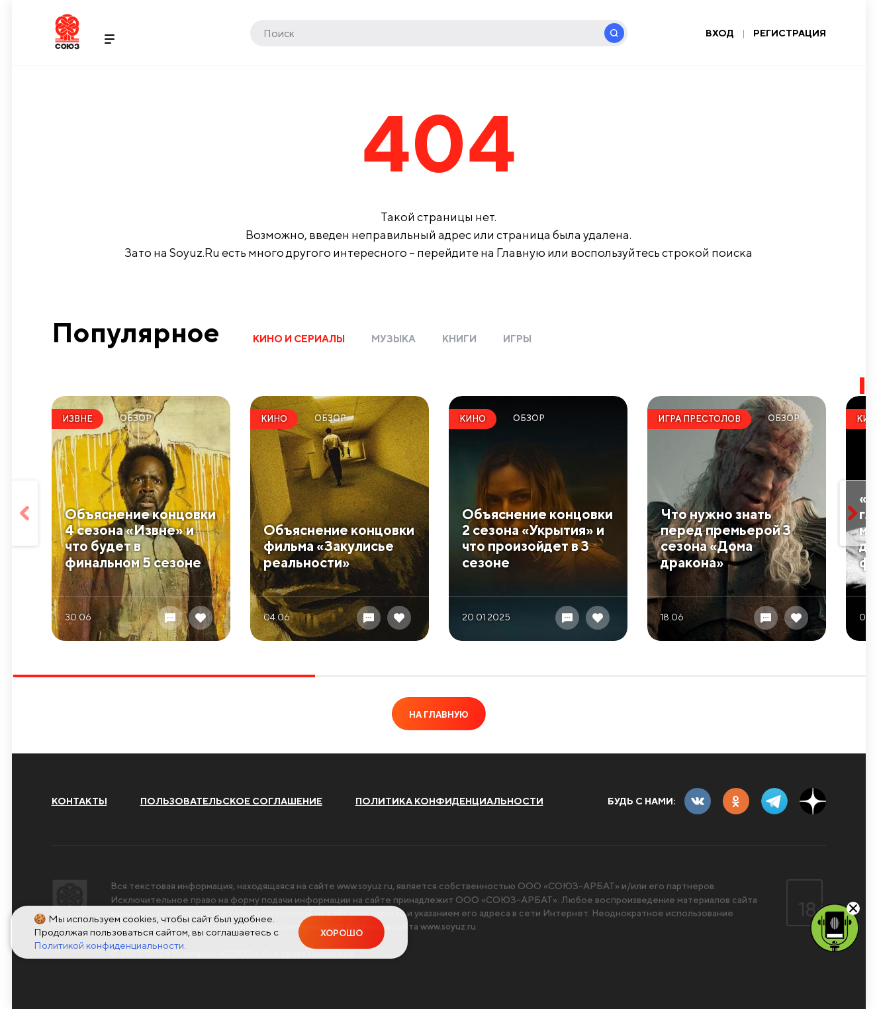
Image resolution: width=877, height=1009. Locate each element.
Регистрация (789, 33)
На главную (439, 715)
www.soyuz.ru (366, 886)
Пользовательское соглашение (231, 801)
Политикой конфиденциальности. (110, 945)
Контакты (79, 801)
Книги (459, 338)
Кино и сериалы (299, 338)
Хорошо (341, 933)
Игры (517, 338)
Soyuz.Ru (67, 31)
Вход (720, 33)
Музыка (393, 338)
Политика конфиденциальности (449, 801)
